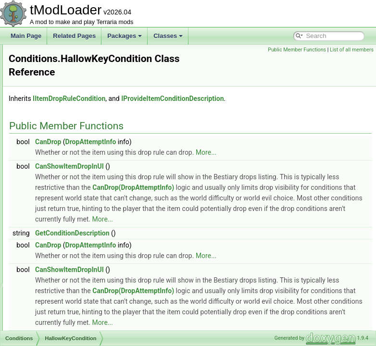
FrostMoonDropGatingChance (77, 150)
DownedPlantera (60, 54)
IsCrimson (52, 255)
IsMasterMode (57, 298)
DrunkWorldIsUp (60, 76)
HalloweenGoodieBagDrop (73, 171)
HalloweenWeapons (65, 181)
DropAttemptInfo (211, 132)
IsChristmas (54, 224)
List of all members (352, 50)
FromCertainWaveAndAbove (76, 128)
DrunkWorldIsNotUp (64, 65)
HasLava (50, 202)
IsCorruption (55, 234)
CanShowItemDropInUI (189, 156)
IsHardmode (55, 287)
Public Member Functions (297, 50)
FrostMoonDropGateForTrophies (81, 139)
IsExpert (50, 276)
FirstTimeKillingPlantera (69, 97)
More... (326, 142)
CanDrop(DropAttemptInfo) (196, 188)
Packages (124, 35)
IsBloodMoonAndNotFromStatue (81, 213)
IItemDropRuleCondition (189, 88)
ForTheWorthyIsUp (63, 118)
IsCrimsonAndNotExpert (70, 266)
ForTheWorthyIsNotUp (68, 107)
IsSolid (48, 329)
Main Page (26, 35)
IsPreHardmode (59, 308)
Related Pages (74, 35)
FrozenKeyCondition (65, 160)
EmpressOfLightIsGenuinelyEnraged (86, 86)
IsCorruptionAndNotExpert (73, 245)
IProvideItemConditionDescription (292, 88)
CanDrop (168, 132)
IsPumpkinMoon (60, 319)
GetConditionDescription (192, 244)
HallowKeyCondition (65, 192)
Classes (168, 35)
